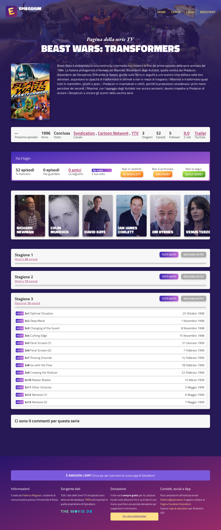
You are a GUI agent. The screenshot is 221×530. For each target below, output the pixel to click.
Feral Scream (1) (38, 343)
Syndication (84, 133)
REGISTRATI (207, 12)
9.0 (186, 133)
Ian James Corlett (128, 230)
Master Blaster (38, 380)
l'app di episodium (178, 508)
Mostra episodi (26, 259)
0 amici (74, 170)
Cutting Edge (36, 335)
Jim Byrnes (162, 232)
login (26, 158)
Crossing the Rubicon (41, 372)
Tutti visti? (169, 254)
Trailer (200, 133)
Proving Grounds (38, 357)
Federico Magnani (32, 495)
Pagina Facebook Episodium (175, 504)
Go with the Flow (38, 365)
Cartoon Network (113, 133)
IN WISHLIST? (132, 174)
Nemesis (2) (36, 402)
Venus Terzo (198, 232)
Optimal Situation (39, 313)
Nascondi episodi (27, 303)
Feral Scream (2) (38, 350)
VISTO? (19, 313)
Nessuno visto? (194, 254)
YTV (135, 133)
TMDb (88, 500)
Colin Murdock (60, 230)
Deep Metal (35, 320)
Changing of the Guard (42, 328)
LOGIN (190, 12)
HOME (161, 12)
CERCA (175, 12)
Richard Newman (25, 230)
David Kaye (95, 232)
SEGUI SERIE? (194, 174)
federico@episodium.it (172, 500)
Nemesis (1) (36, 394)
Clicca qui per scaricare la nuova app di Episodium (110, 475)
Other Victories (38, 387)
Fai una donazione (134, 516)
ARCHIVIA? (163, 174)
